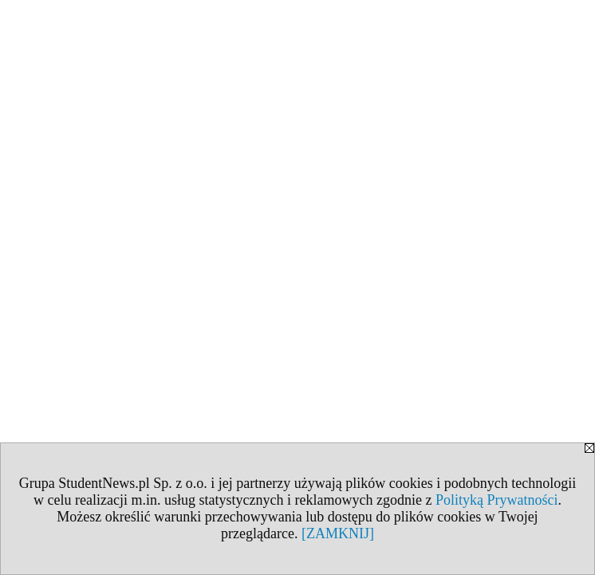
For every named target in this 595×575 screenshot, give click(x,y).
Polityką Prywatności (496, 500)
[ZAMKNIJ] (337, 533)
